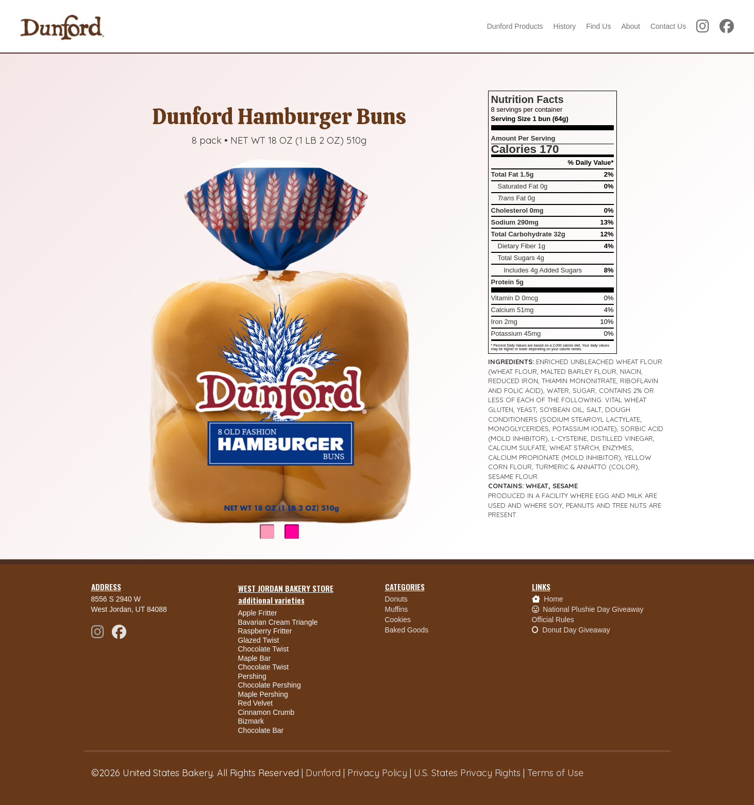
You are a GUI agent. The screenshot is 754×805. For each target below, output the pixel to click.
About (630, 26)
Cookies (398, 619)
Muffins (396, 609)
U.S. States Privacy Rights (467, 773)
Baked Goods (407, 630)
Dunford (323, 773)
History (565, 26)
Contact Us (668, 26)
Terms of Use (555, 773)
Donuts (396, 599)
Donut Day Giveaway (576, 630)
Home (553, 599)
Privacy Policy (377, 773)
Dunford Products (515, 26)
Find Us (598, 26)
